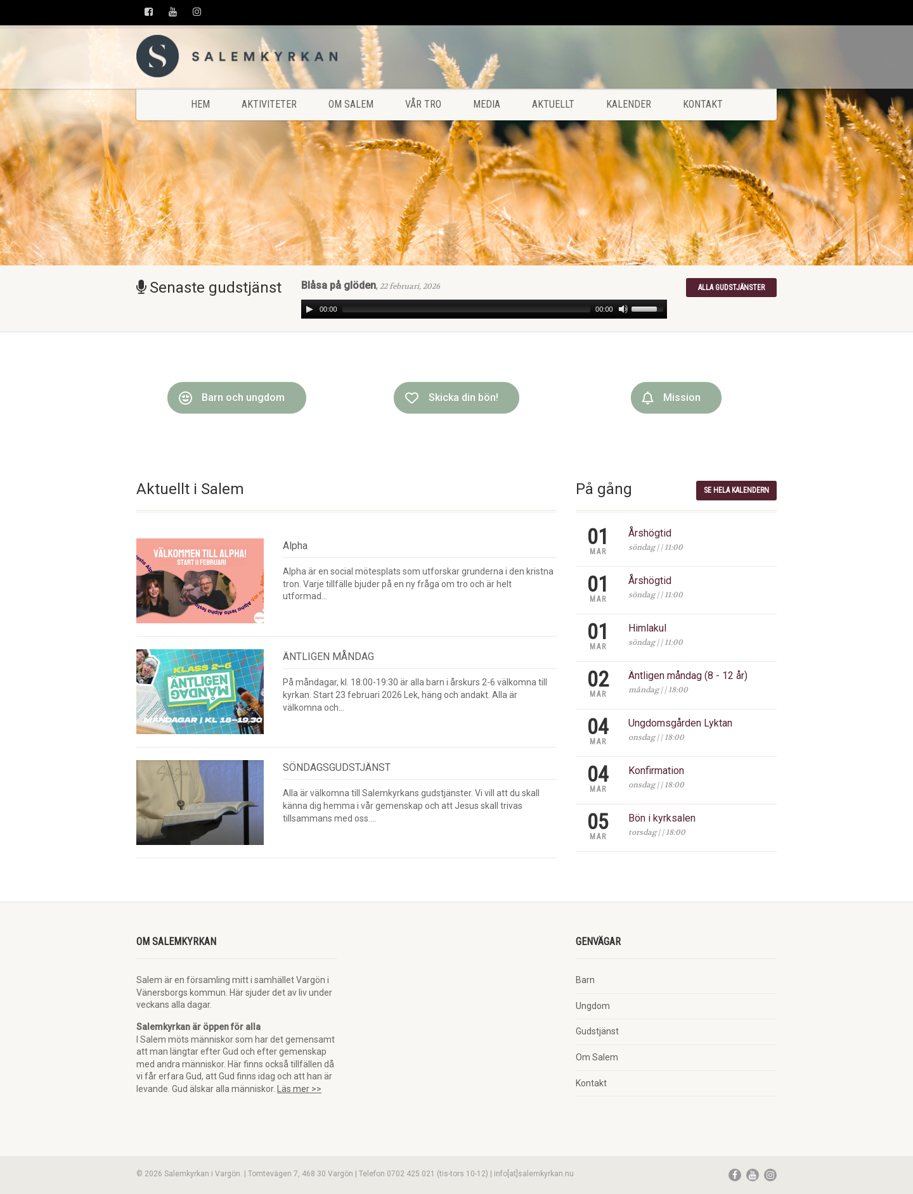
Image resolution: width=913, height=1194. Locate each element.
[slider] (466, 309)
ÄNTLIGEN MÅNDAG (328, 657)
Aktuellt (553, 104)
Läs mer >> (299, 1089)
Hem (200, 104)
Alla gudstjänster (731, 287)
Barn (585, 980)
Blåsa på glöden (338, 285)
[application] (484, 309)
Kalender (628, 104)
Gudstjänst (597, 1031)
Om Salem (350, 104)
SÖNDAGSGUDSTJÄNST (337, 767)
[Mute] (623, 309)
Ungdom (593, 1006)
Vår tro (423, 104)
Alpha (295, 546)
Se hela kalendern (736, 490)
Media (486, 104)
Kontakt (703, 104)
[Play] (309, 309)
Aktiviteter (269, 104)
